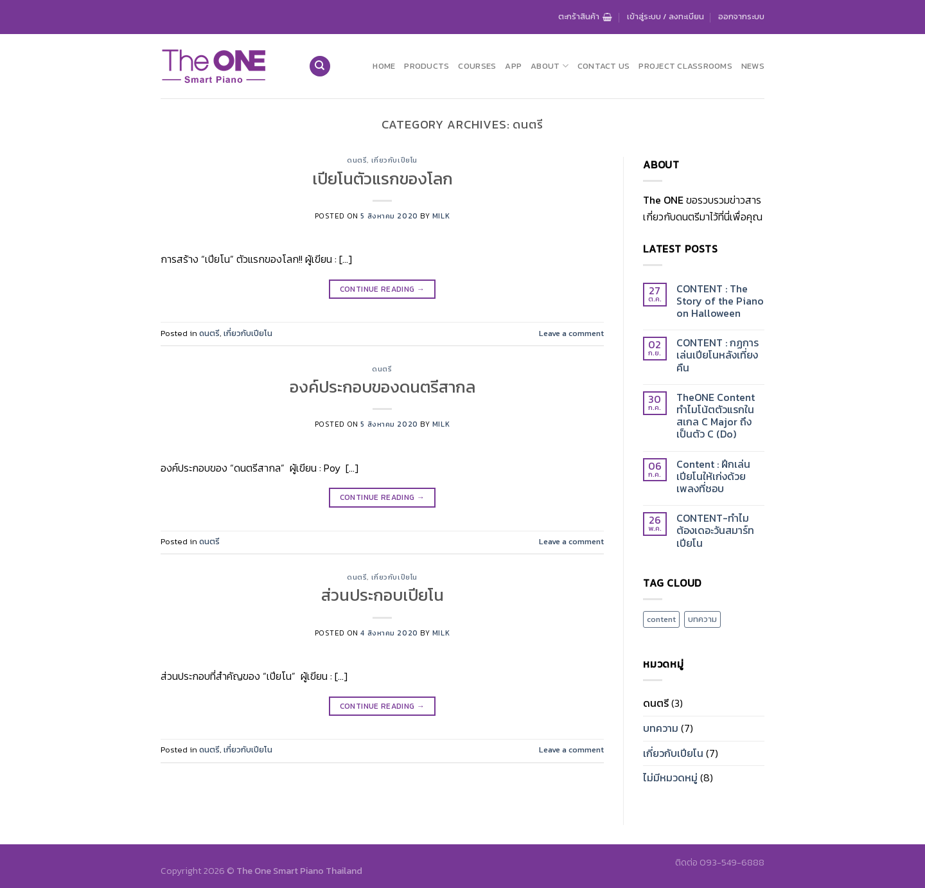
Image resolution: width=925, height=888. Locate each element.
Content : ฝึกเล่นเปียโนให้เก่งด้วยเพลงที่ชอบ (713, 476)
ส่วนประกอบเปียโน (382, 595)
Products (426, 66)
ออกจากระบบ (741, 16)
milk (441, 216)
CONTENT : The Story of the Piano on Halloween (720, 301)
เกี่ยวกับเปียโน (394, 160)
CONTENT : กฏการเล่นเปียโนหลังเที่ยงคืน (717, 355)
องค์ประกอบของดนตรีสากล (382, 387)
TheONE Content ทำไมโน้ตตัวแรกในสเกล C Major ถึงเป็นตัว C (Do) (715, 416)
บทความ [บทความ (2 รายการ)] (702, 619)
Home (384, 66)
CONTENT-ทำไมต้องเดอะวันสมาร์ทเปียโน (715, 530)
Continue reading (382, 289)
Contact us (603, 66)
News (752, 66)
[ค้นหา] (320, 66)
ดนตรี (357, 160)
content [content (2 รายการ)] (661, 619)
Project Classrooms (685, 66)
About (549, 66)
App (513, 66)
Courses (477, 66)
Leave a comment (571, 333)
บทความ (660, 728)
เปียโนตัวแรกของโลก (382, 178)
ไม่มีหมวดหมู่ (670, 777)
